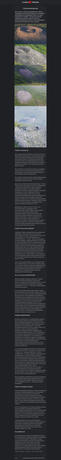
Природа (22, 451)
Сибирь (17, 451)
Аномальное (28, 451)
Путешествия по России (37, 451)
